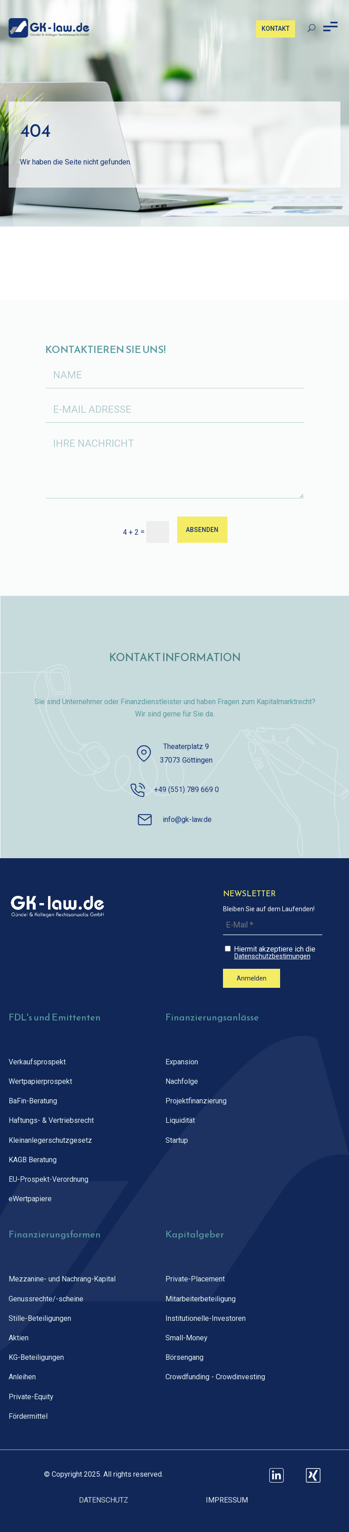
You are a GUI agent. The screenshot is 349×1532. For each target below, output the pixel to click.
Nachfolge (181, 1081)
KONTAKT (276, 28)
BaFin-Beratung (33, 1101)
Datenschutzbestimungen (272, 956)
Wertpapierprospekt (40, 1081)
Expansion (181, 1062)
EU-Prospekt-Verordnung (48, 1179)
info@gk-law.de (187, 819)
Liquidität (180, 1120)
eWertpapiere (30, 1198)
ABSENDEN (202, 529)
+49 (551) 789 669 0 (186, 789)
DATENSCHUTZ (103, 1500)
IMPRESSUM (227, 1500)
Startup (176, 1140)
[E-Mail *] (272, 925)
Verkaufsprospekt (37, 1062)
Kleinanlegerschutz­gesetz (50, 1140)
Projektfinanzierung (196, 1101)
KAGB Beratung (33, 1159)
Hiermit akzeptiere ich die (273, 952)
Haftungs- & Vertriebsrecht (51, 1120)
